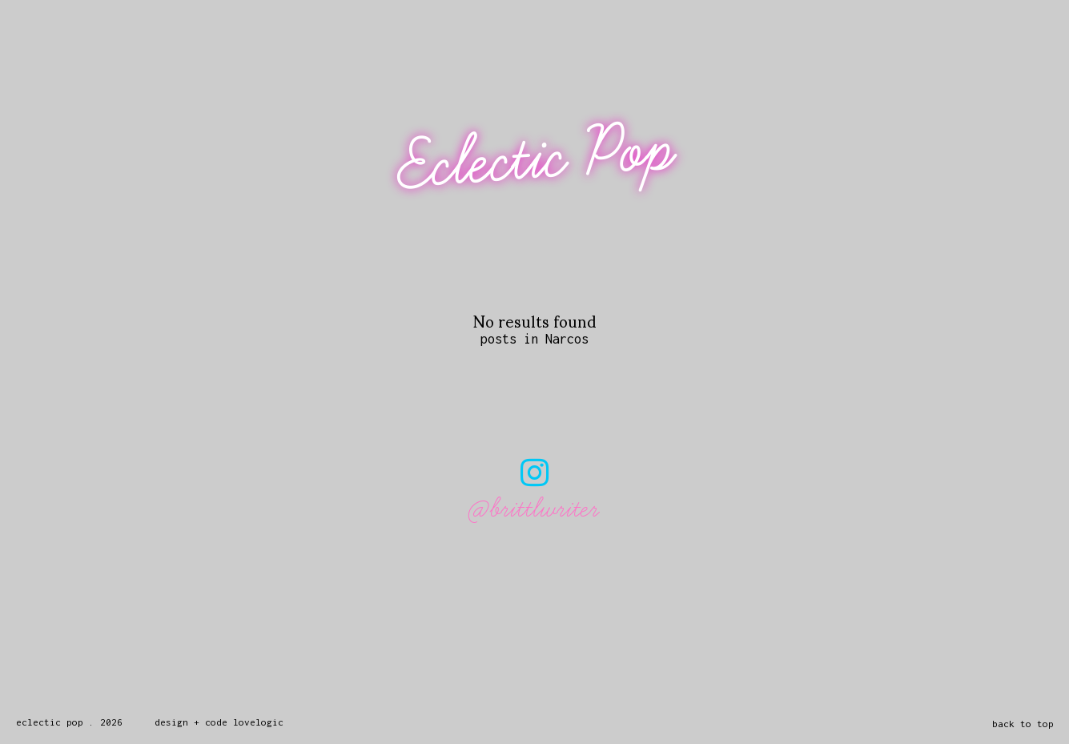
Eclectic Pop (537, 158)
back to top (1023, 723)
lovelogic (258, 722)
